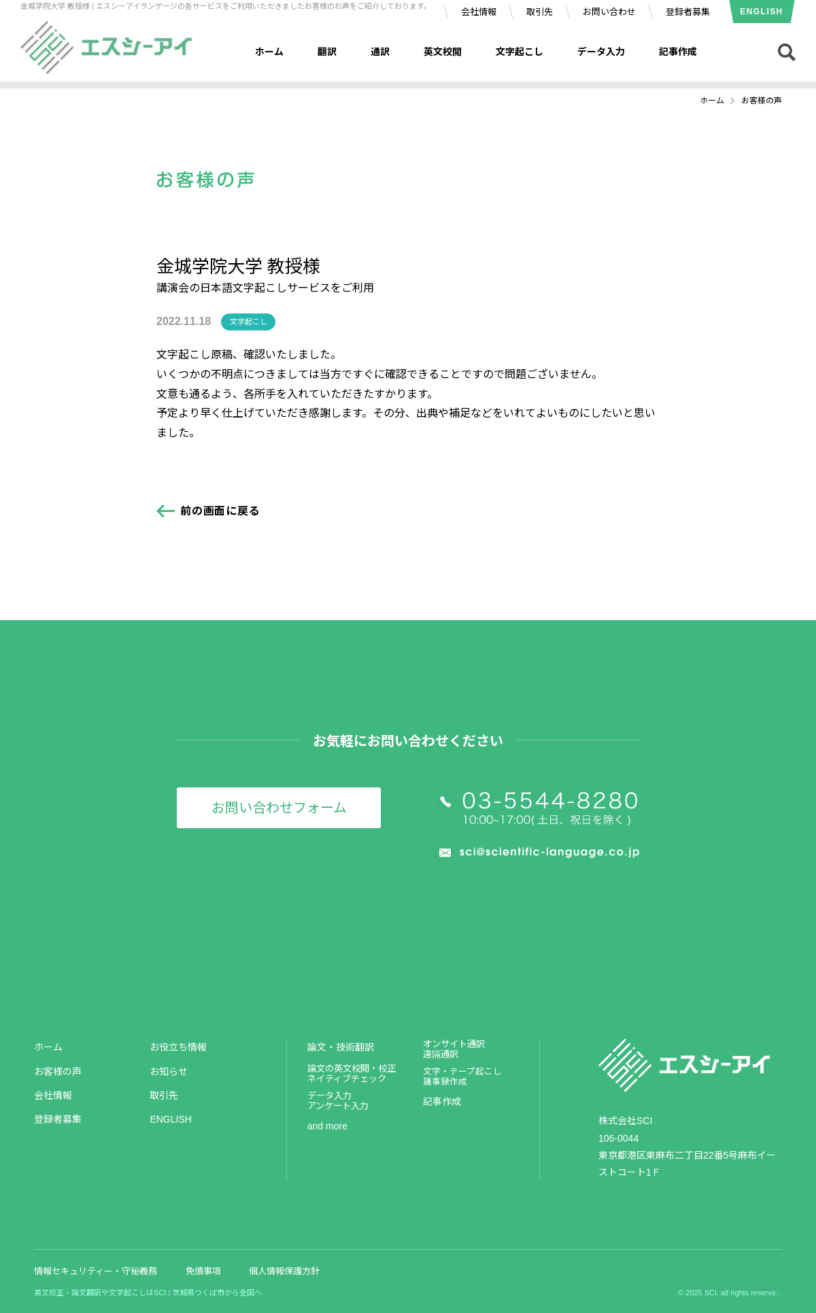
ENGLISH (761, 11)
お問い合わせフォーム (279, 807)
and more (327, 1126)
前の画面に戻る (220, 511)
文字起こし (519, 51)
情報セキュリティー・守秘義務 (95, 1271)
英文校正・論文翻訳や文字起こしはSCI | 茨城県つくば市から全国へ (148, 1293)
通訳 (380, 51)
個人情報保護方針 (284, 1271)
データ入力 (601, 51)
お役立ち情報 (178, 1047)
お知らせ (169, 1071)
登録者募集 (688, 12)
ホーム (269, 51)
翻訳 (327, 51)
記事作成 (678, 51)
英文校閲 (443, 51)
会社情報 (478, 12)
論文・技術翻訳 (340, 1047)
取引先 (539, 12)
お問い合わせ (609, 12)
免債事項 (203, 1271)
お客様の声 (58, 1071)
